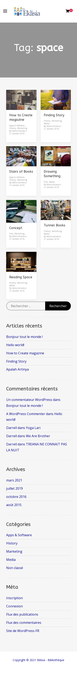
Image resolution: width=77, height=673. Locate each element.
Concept (15, 228)
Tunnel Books (54, 225)
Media (46, 123)
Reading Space (20, 277)
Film (46, 181)
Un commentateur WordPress (29, 399)
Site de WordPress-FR (22, 631)
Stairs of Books (21, 171)
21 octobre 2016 (17, 133)
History (12, 128)
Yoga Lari (33, 427)
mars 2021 (14, 480)
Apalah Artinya (17, 369)
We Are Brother (38, 436)
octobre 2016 (16, 496)
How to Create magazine (25, 353)
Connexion (14, 606)
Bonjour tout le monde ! (24, 336)
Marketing (22, 128)
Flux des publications (22, 614)
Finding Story (54, 115)
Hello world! (15, 345)
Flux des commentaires (23, 622)
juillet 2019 (14, 488)
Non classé (14, 568)
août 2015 (14, 505)
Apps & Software (16, 125)
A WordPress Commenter (25, 414)
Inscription (14, 598)
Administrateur (19, 130)
